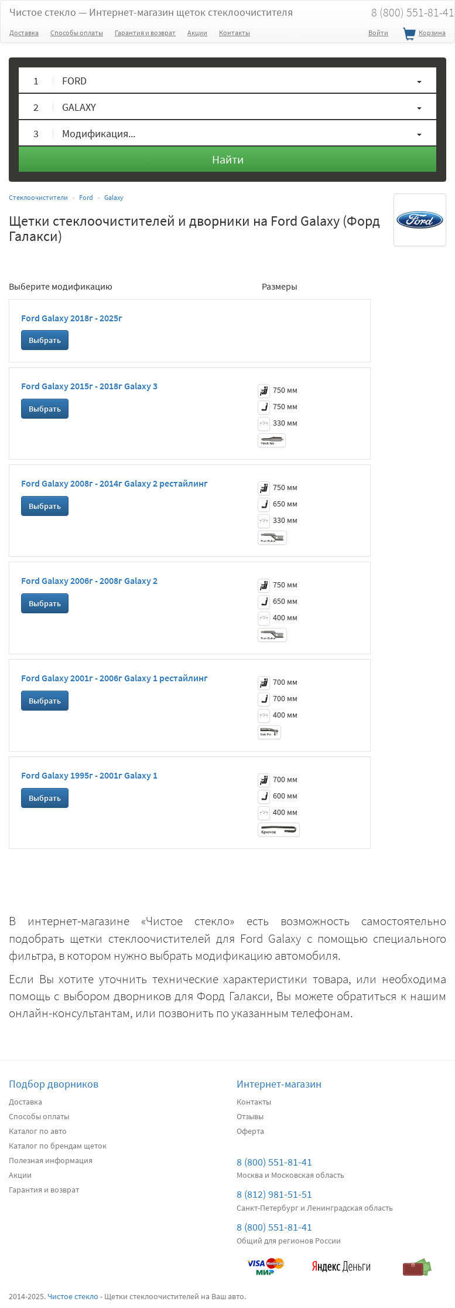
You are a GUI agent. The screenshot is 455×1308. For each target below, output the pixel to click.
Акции (197, 32)
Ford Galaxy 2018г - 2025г (71, 318)
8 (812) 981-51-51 (274, 1194)
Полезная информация (51, 1160)
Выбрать (45, 340)
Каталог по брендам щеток (58, 1145)
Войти (378, 32)
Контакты (234, 32)
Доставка (24, 32)
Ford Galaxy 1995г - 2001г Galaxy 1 (89, 775)
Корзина (423, 35)
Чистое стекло (151, 12)
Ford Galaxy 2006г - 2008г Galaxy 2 (89, 580)
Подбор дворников (53, 1083)
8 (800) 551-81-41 (274, 1161)
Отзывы (250, 1116)
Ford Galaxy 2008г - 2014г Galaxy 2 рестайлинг (114, 483)
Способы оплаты (76, 32)
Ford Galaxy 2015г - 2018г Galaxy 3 (89, 386)
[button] (227, 80)
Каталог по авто (38, 1131)
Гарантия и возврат (145, 32)
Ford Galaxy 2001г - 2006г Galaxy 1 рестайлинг (114, 678)
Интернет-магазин (279, 1083)
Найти (228, 159)
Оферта (250, 1131)
